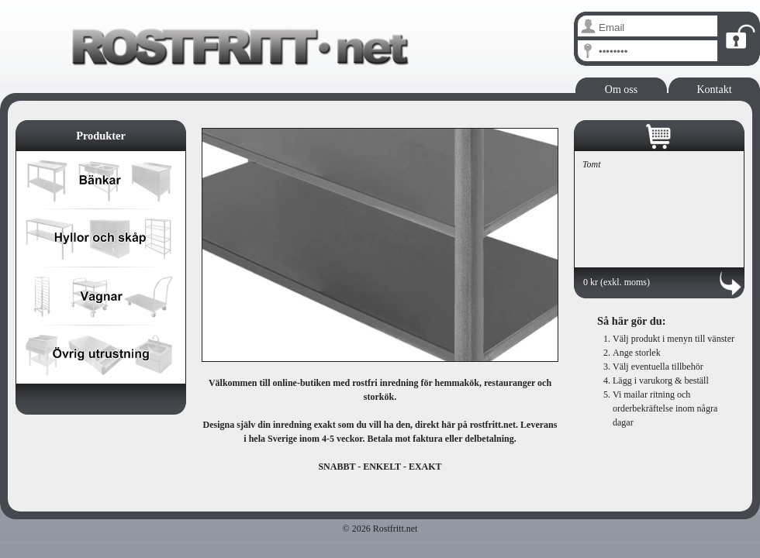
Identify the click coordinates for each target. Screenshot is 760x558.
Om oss (621, 89)
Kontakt (713, 89)
